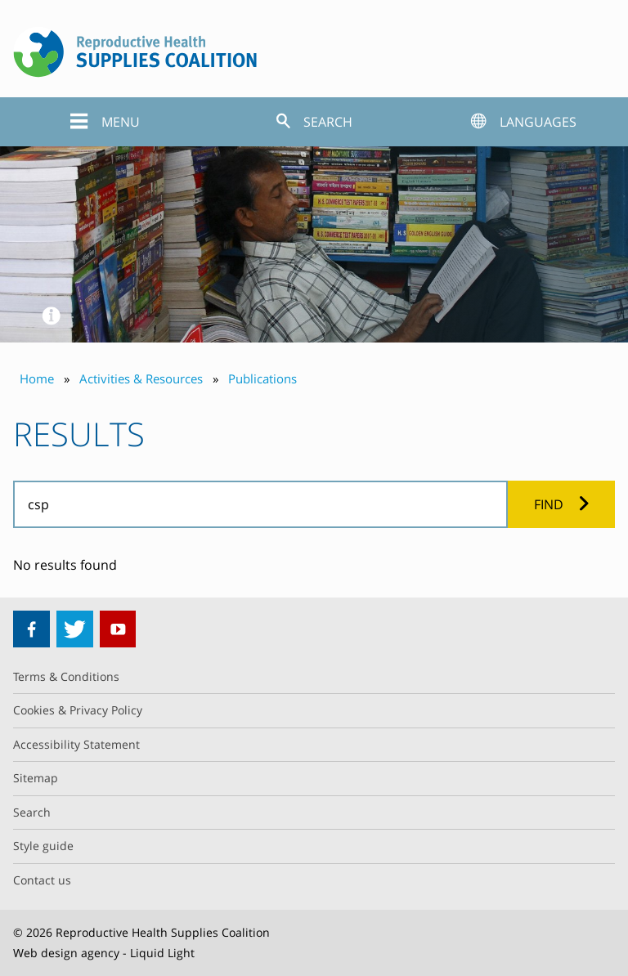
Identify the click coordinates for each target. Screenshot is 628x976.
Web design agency (66, 952)
